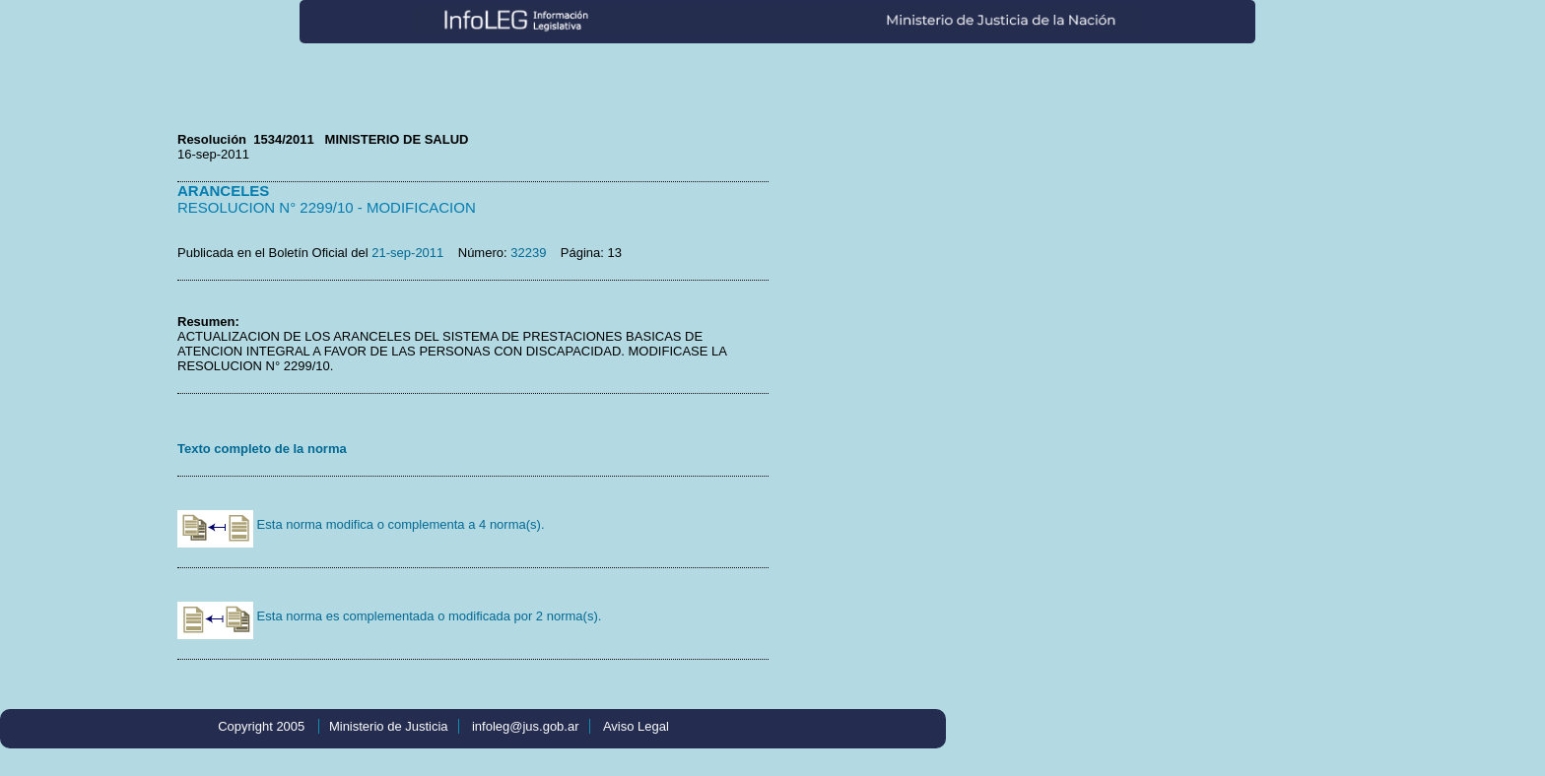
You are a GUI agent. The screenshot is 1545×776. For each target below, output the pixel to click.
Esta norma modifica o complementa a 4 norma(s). (361, 524)
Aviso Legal (636, 726)
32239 (528, 252)
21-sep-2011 (407, 252)
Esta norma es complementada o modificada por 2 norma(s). (389, 616)
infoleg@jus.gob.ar (525, 726)
